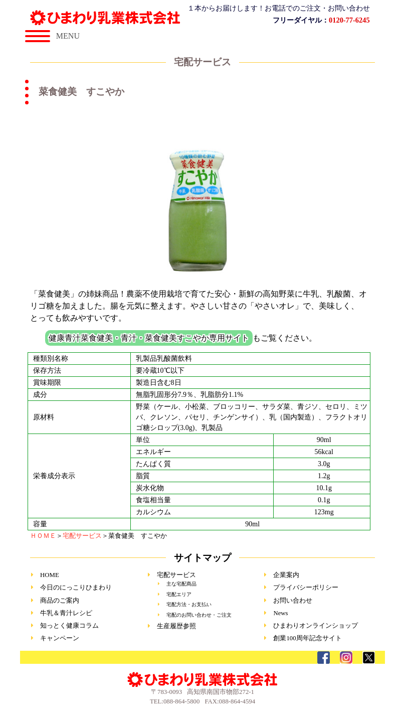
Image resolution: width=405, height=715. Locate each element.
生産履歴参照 (176, 626)
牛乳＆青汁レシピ (66, 613)
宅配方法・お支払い (189, 604)
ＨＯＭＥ (43, 535)
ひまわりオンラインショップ (315, 625)
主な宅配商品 (181, 584)
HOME (49, 575)
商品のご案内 (59, 600)
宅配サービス (82, 535)
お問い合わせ (292, 600)
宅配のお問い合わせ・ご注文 (199, 615)
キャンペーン (59, 638)
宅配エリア (178, 594)
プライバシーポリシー (305, 587)
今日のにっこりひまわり (76, 587)
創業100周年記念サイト (307, 638)
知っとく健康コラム (69, 625)
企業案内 (286, 575)
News (280, 613)
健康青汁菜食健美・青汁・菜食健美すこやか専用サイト (149, 338)
